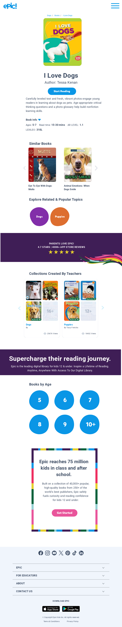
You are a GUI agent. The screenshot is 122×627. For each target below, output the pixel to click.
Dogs (49, 15)
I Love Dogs (67, 15)
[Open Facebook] (40, 553)
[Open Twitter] (61, 553)
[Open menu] (115, 6)
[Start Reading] (62, 91)
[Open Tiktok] (74, 553)
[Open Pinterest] (67, 553)
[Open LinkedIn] (81, 553)
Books (57, 15)
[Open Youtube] (54, 553)
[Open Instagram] (47, 553)
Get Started (64, 513)
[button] (42, 308)
